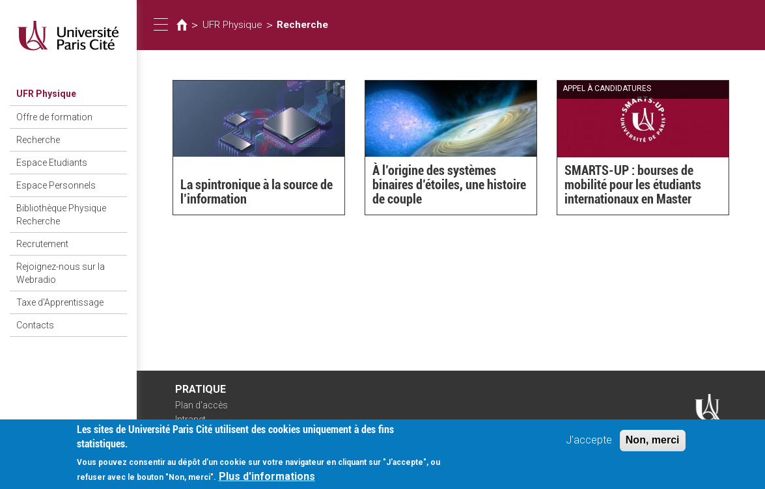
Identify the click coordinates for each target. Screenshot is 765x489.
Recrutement (42, 244)
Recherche (38, 140)
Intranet (190, 419)
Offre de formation (54, 117)
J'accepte (589, 445)
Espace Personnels (56, 185)
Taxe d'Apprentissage (60, 302)
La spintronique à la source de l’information (256, 192)
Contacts (35, 325)
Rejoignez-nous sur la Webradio (60, 273)
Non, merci (653, 445)
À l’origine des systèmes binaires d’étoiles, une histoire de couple (449, 185)
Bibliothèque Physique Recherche (61, 214)
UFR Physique (46, 93)
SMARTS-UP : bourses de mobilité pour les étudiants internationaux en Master (632, 185)
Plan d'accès (201, 405)
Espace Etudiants (51, 162)
